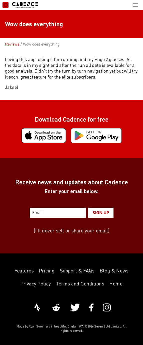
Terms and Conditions (80, 283)
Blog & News (114, 270)
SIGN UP (101, 212)
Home (116, 283)
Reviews (12, 44)
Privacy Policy (35, 283)
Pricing (46, 270)
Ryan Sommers (39, 326)
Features (24, 270)
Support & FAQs (77, 270)
